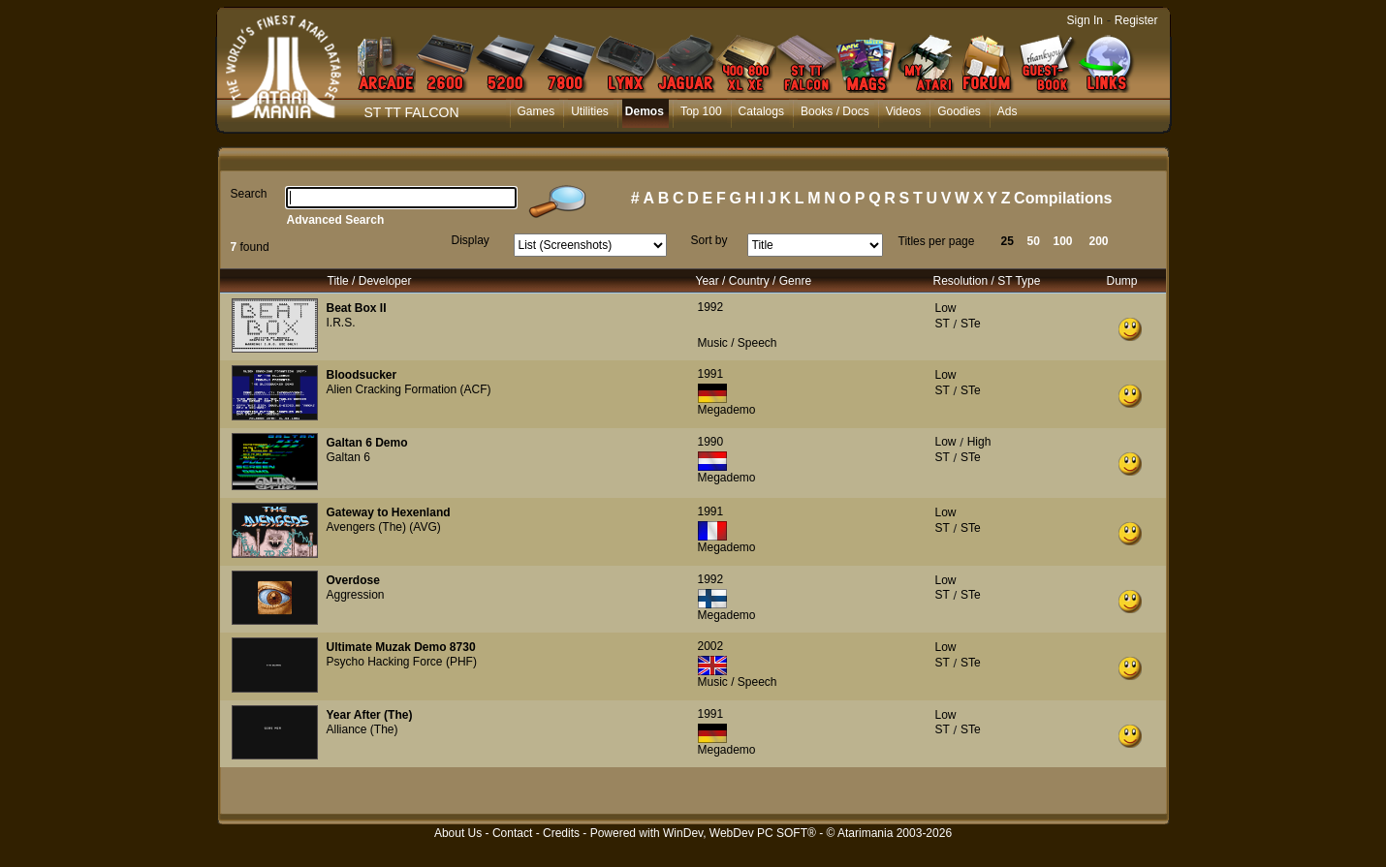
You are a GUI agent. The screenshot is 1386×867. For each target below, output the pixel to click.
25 (1007, 241)
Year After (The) (370, 715)
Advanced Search (336, 220)
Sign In (1085, 20)
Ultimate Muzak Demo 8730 (401, 647)
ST (942, 323)
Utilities (590, 111)
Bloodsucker (362, 375)
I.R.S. (341, 322)
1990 (711, 442)
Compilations (1063, 198)
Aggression (356, 595)
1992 (711, 307)
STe (971, 323)
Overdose (353, 580)
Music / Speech (737, 343)
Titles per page (936, 241)
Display (470, 240)
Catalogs (761, 111)
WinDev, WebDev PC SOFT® (739, 833)
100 (1063, 241)
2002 (711, 646)
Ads (1007, 111)
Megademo (727, 410)
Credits (561, 833)
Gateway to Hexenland (389, 512)
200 (1099, 241)
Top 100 (701, 111)
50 (1033, 241)
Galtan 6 (348, 457)
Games (536, 111)
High (979, 442)
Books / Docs (835, 111)
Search (249, 194)
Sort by (709, 240)
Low (946, 308)
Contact (512, 833)
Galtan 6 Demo (367, 442)
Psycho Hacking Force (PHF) (402, 661)
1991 (711, 374)
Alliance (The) (362, 729)
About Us (458, 833)
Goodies (959, 111)
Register (1136, 20)
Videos (903, 111)
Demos (644, 111)
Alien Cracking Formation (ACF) (409, 389)
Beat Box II (357, 308)
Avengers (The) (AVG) (384, 527)
